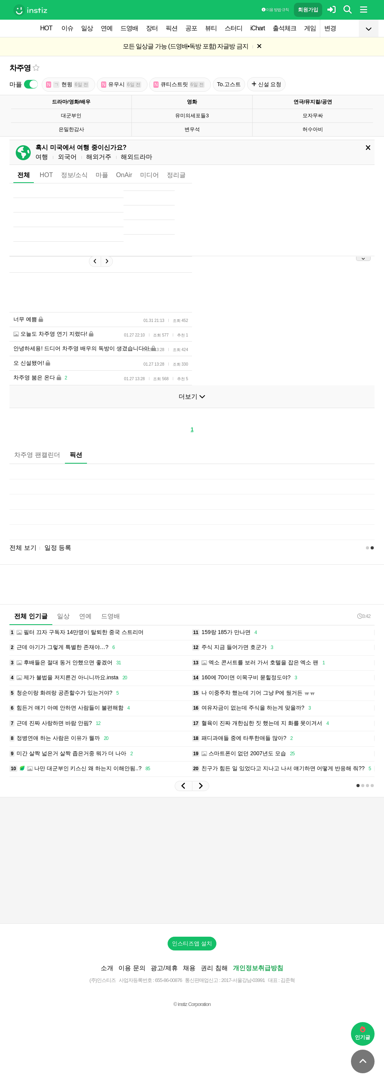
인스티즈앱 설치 (192, 943)
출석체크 (284, 28)
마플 (102, 175)
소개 (107, 968)
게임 (310, 28)
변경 (330, 28)
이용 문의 (131, 968)
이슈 (67, 28)
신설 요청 (266, 84)
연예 (107, 28)
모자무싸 (313, 115)
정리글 (176, 175)
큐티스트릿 (179, 84)
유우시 (121, 84)
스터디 (233, 28)
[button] (183, 786)
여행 (41, 156)
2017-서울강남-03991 (243, 980)
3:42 (363, 616)
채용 (189, 968)
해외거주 (98, 156)
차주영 (19, 68)
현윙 (67, 84)
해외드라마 (136, 156)
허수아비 (313, 129)
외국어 (67, 156)
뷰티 (211, 28)
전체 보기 (22, 547)
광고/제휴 (164, 968)
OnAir (124, 175)
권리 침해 (214, 968)
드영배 (129, 28)
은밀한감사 (71, 129)
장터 (152, 28)
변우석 (192, 129)
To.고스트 (229, 84)
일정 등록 (57, 547)
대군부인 (71, 115)
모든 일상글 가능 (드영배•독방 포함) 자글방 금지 (185, 46)
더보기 (192, 396)
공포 (191, 28)
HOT (46, 28)
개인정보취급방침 (258, 968)
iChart (257, 28)
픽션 (171, 28)
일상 (87, 28)
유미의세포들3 (192, 115)
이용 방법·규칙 (275, 9)
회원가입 (308, 10)
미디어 (149, 175)
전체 (23, 175)
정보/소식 (74, 175)
